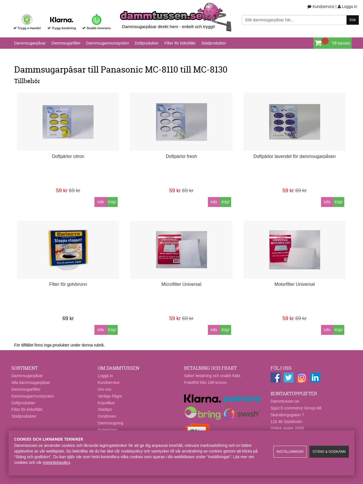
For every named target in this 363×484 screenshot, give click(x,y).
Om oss (104, 389)
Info (100, 202)
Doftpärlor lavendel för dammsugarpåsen (295, 156)
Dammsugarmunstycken (107, 43)
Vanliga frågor (110, 396)
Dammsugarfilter (66, 43)
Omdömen (107, 416)
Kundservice (320, 6)
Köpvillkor (106, 403)
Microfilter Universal (181, 284)
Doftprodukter (147, 43)
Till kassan (341, 43)
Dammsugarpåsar (30, 43)
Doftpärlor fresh (181, 156)
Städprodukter (213, 43)
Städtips (105, 409)
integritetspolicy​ (56, 462)
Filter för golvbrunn (68, 284)
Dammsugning (110, 423)
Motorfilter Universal (295, 284)
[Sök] (300, 20)
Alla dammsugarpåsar (30, 382)
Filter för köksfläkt (180, 43)
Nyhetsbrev (108, 430)
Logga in (347, 6)
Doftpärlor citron (68, 156)
